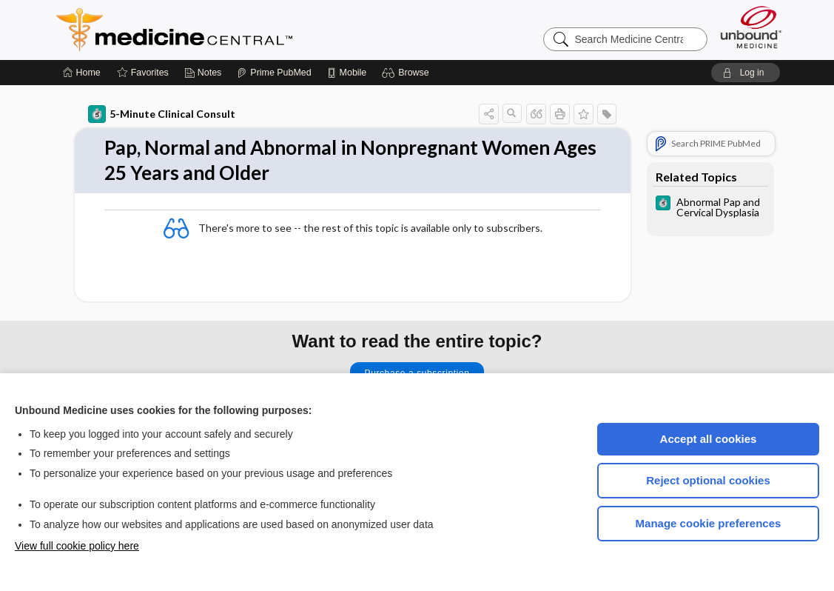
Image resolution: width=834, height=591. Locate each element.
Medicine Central (240, 29)
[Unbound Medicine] (751, 27)
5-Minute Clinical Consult (161, 114)
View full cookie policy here (77, 546)
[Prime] (274, 72)
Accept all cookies (708, 439)
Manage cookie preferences (708, 523)
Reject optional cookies (708, 480)
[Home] (82, 72)
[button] (407, 72)
